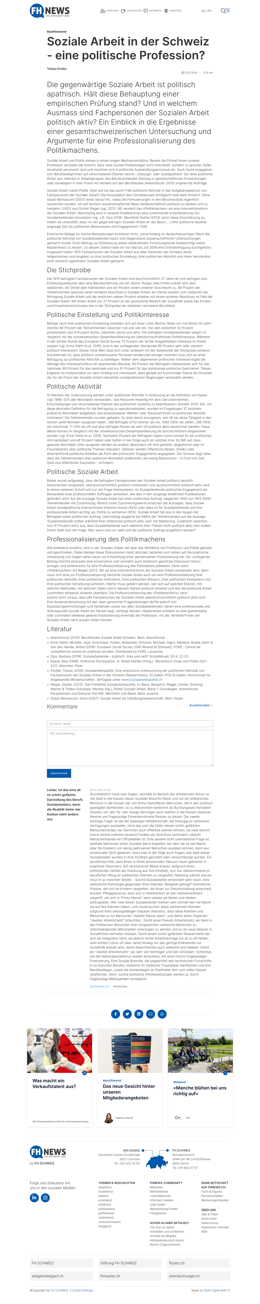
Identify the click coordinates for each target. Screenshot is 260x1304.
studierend (105, 1191)
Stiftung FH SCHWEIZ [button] (118, 1263)
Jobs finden (158, 1204)
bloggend (104, 1226)
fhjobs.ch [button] (177, 1263)
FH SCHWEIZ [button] (43, 1263)
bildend (103, 1196)
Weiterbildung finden (164, 1209)
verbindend (106, 1217)
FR (209, 11)
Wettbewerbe (159, 1191)
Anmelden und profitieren (167, 1231)
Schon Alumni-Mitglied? (169, 1223)
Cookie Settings (82, 1290)
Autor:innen (209, 1218)
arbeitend (104, 1187)
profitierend (106, 1213)
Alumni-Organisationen (165, 1244)
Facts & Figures (211, 1191)
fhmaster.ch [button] (110, 1276)
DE (203, 11)
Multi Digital (212, 1290)
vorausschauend (109, 1222)
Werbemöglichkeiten (215, 1200)
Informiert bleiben (162, 1200)
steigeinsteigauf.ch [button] (48, 1276)
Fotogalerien (158, 1213)
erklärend (104, 1204)
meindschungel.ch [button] (184, 1276)
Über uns (208, 1210)
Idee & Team (209, 1214)
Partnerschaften (212, 1196)
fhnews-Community (166, 1183)
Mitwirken (156, 1187)
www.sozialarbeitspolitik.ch (141, 680)
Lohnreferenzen (160, 1196)
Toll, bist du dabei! (162, 1227)
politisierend (56, 31)
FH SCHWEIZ (60, 1290)
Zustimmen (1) (99, 986)
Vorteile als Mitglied (163, 1236)
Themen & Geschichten (116, 1183)
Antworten (120, 986)
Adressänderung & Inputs (167, 1240)
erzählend (105, 1200)
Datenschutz (209, 1223)
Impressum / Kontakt (215, 1227)
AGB (204, 1231)
